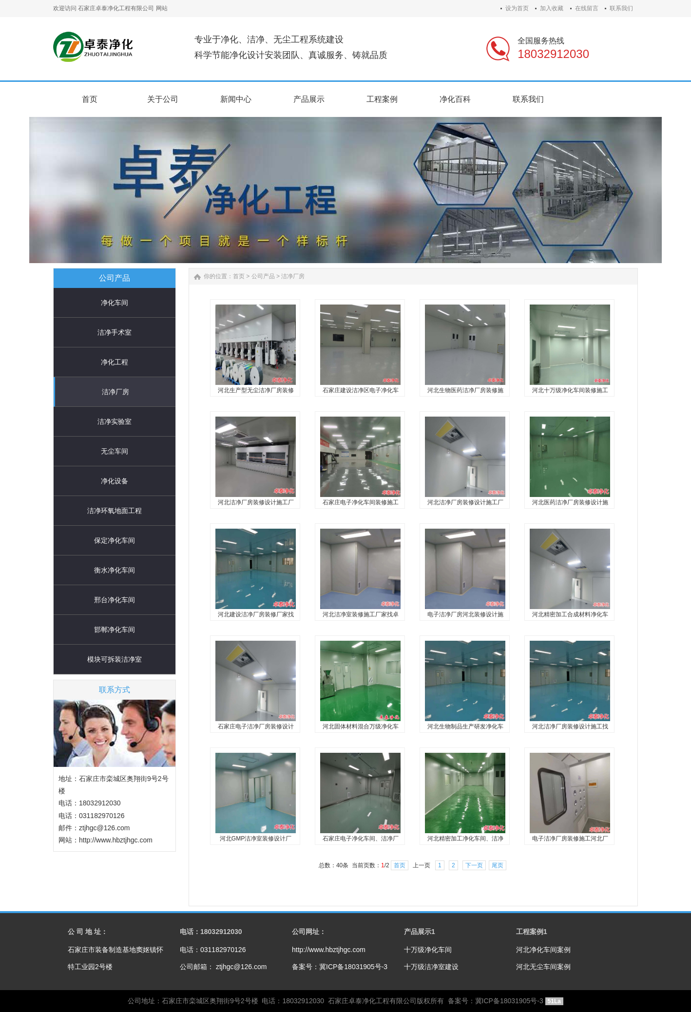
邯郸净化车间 (114, 629)
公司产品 (263, 276)
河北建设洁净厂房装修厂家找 (256, 614)
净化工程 (114, 362)
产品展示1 (419, 932)
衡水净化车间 (114, 570)
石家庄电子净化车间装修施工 (361, 502)
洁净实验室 (114, 421)
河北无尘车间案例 (543, 967)
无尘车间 (114, 451)
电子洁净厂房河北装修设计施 (465, 614)
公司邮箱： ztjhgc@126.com (223, 967)
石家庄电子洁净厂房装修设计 (256, 726)
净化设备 (114, 481)
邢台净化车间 (114, 600)
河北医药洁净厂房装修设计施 (570, 502)
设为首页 (517, 8)
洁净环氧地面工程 (114, 511)
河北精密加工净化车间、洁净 (465, 838)
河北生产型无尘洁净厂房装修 (256, 390)
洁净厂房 (115, 392)
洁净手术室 (114, 332)
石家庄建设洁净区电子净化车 (361, 390)
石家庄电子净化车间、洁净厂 (361, 838)
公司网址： (309, 932)
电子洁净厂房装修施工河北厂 (570, 838)
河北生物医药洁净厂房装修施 (465, 390)
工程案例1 (531, 932)
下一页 (474, 865)
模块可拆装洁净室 (114, 659)
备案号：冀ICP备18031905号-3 (339, 967)
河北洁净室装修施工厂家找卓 (361, 614)
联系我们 (621, 8)
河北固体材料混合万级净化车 (361, 726)
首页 (239, 276)
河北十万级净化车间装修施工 (570, 390)
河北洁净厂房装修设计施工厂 (256, 502)
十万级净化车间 (428, 950)
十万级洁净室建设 (431, 967)
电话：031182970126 (213, 950)
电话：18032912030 (211, 932)
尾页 (497, 865)
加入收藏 (551, 8)
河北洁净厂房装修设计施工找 (570, 726)
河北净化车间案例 (543, 950)
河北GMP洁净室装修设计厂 (255, 838)
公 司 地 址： (88, 932)
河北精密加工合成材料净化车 (570, 614)
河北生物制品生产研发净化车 (465, 726)
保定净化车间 (114, 540)
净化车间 (114, 302)
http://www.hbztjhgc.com (328, 950)
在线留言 (586, 8)
